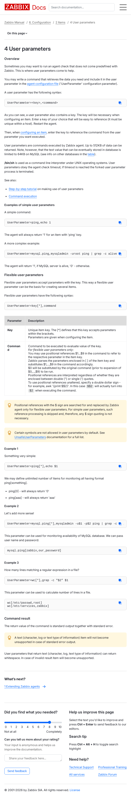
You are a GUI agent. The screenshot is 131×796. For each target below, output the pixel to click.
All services (77, 774)
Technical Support (81, 767)
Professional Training (112, 767)
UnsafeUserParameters (30, 440)
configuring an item (34, 133)
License (75, 790)
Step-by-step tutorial (23, 189)
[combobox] (82, 7)
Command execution (23, 197)
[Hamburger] (123, 7)
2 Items (60, 22)
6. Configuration (40, 22)
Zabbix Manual (14, 22)
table (91, 155)
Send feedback (17, 771)
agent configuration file (42, 83)
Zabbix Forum (107, 774)
